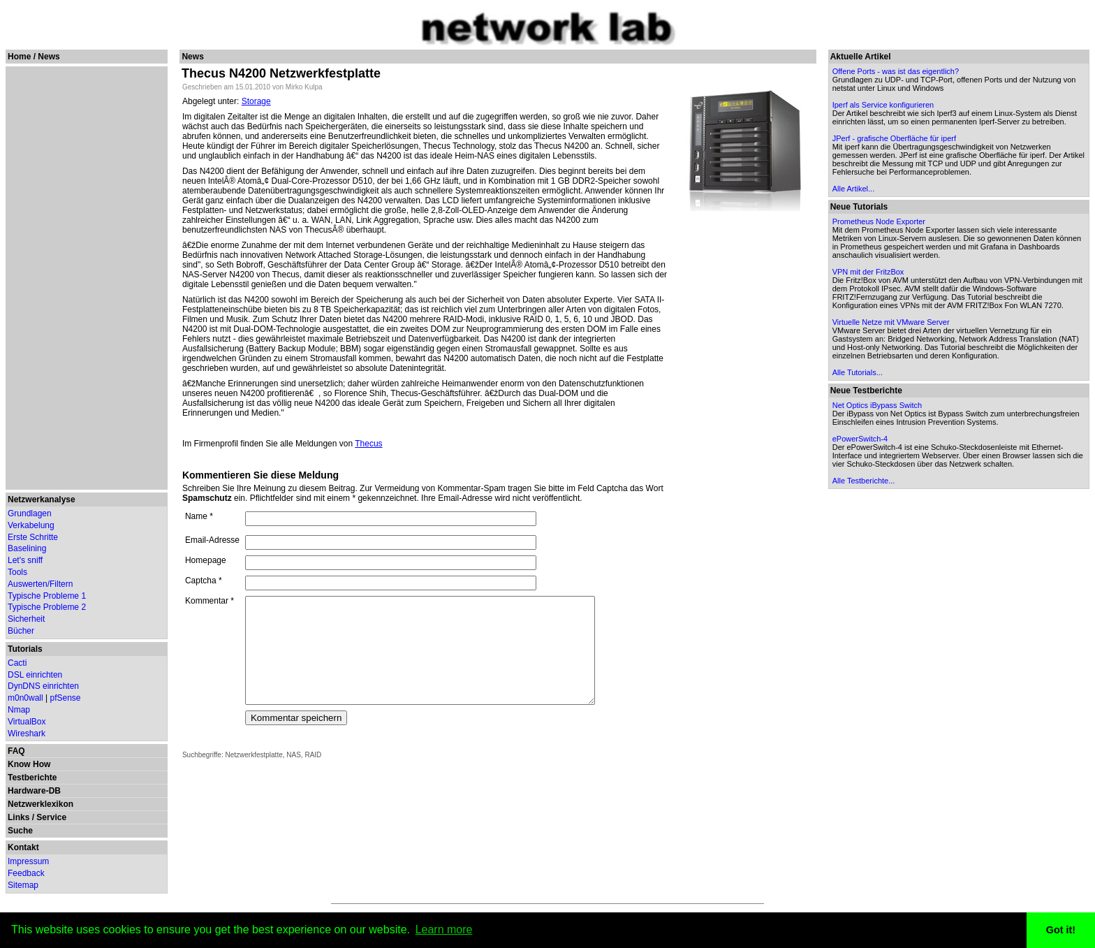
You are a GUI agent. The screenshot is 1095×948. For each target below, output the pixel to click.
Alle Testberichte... (864, 480)
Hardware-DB (34, 791)
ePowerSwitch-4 (860, 439)
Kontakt (23, 847)
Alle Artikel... (854, 188)
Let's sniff (25, 560)
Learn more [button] (444, 929)
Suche (20, 831)
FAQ (16, 751)
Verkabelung (31, 525)
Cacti (17, 663)
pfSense (65, 698)
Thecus (368, 444)
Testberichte (32, 777)
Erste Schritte (33, 537)
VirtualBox (26, 722)
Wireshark (26, 733)
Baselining (27, 548)
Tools (17, 572)
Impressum (28, 861)
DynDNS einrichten (43, 686)
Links (18, 817)
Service (51, 817)
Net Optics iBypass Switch (878, 405)
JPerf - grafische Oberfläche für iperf (895, 138)
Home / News (34, 56)
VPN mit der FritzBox (869, 272)
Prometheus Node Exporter (879, 221)
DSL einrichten (35, 675)
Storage (256, 101)
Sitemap (23, 885)
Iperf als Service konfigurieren (884, 105)
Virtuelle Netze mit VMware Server (891, 322)
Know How (29, 764)
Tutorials (25, 649)
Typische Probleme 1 (47, 596)
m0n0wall (25, 698)
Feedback (26, 873)
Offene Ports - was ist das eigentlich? (896, 71)
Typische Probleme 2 (47, 607)
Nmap (19, 710)
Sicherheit (26, 619)
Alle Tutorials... (858, 372)
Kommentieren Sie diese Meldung (260, 475)
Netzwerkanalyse (41, 499)
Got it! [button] (1060, 929)
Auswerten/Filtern (40, 584)
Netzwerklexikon (40, 804)
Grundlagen (30, 513)
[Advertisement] (85, 278)
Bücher (21, 631)
